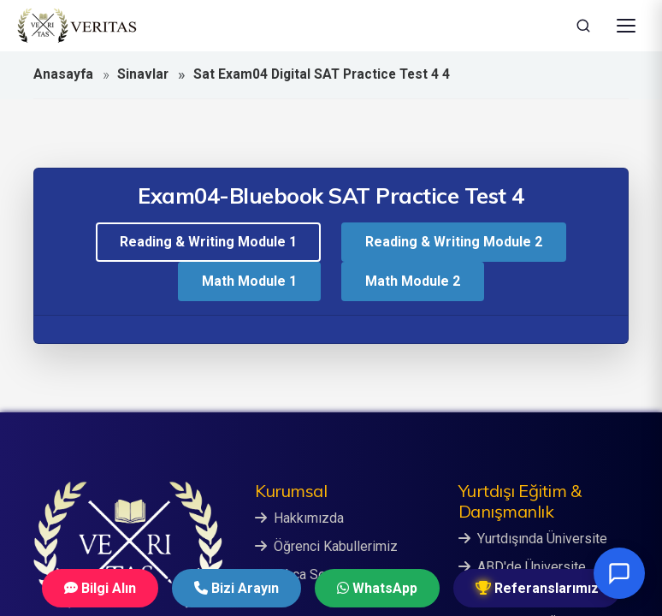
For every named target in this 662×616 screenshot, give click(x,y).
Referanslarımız (537, 588)
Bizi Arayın (236, 588)
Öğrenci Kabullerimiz (326, 546)
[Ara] (583, 26)
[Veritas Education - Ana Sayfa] (77, 25)
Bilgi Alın (100, 588)
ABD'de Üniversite (522, 567)
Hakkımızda (299, 518)
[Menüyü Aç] (626, 25)
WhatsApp (377, 588)
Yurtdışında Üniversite (532, 538)
